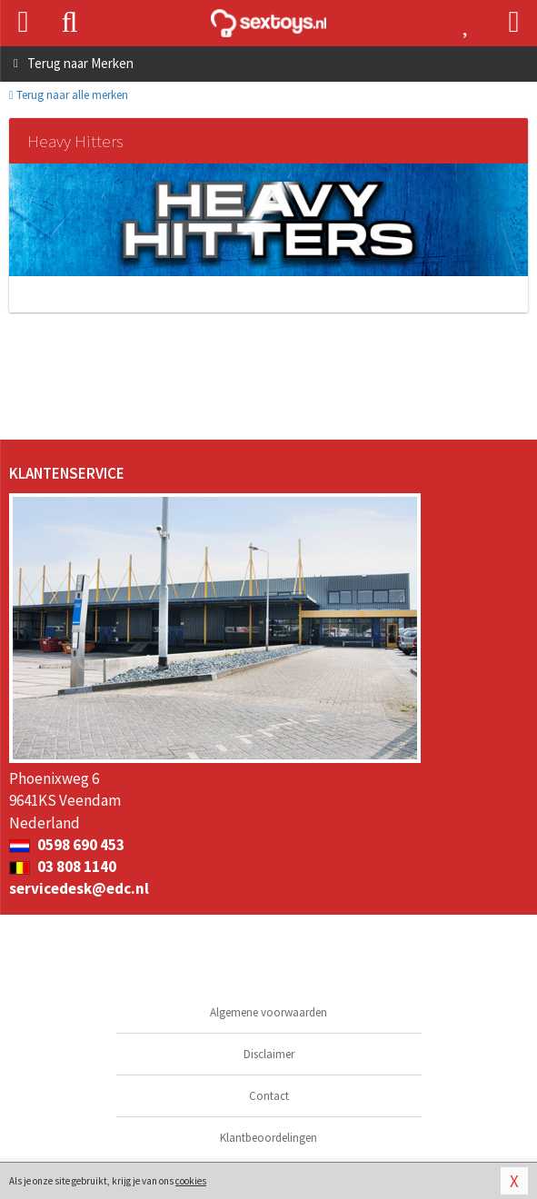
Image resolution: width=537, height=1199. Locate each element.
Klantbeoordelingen (268, 1137)
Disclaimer (269, 1054)
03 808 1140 (62, 867)
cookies (190, 1180)
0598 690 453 (66, 845)
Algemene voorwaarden (268, 1012)
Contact (269, 1096)
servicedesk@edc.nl (79, 888)
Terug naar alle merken (68, 95)
